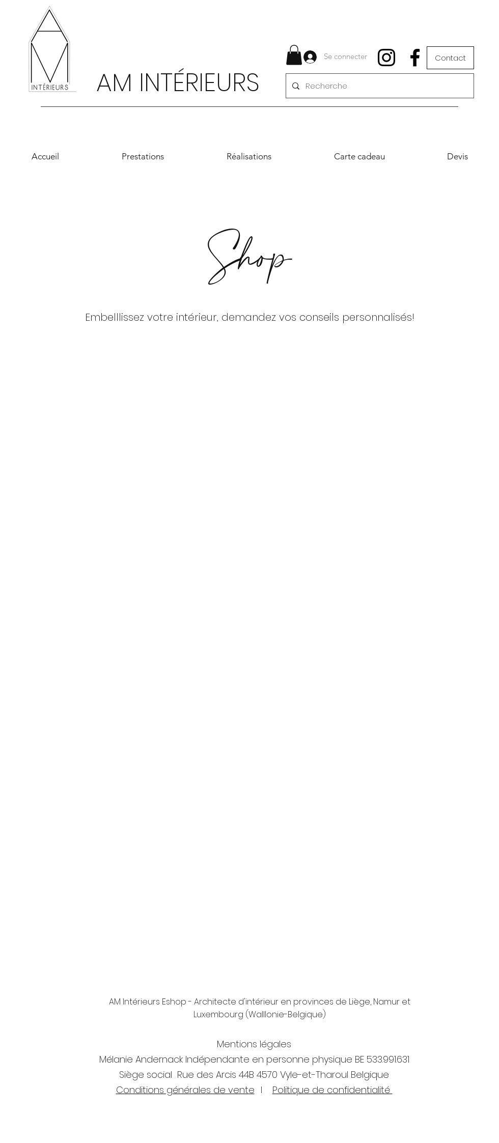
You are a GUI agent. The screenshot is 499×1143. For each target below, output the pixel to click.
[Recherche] (379, 86)
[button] (294, 55)
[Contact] (450, 57)
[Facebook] (415, 57)
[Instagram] (386, 57)
